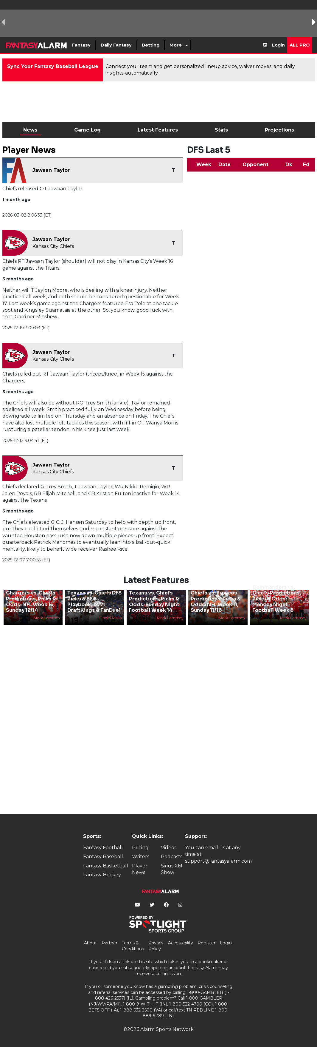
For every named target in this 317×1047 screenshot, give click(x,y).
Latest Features (158, 130)
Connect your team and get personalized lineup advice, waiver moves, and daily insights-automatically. (200, 70)
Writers (140, 856)
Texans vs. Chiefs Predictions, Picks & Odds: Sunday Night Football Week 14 (154, 601)
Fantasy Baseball (103, 856)
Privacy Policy (156, 946)
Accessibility (180, 943)
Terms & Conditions (133, 946)
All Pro (300, 45)
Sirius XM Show (171, 869)
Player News (139, 869)
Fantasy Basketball (105, 866)
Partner (109, 943)
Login (278, 45)
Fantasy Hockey (102, 875)
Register (206, 943)
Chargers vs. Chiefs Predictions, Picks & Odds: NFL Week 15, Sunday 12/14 (31, 601)
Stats (221, 130)
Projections (279, 130)
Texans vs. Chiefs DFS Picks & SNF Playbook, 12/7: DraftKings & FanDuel (94, 601)
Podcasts (171, 856)
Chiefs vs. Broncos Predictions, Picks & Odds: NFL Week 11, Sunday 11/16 (216, 601)
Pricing (140, 847)
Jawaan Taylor (51, 170)
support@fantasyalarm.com (218, 861)
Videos (168, 847)
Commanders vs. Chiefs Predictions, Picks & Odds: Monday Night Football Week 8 (276, 598)
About (90, 943)
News (30, 130)
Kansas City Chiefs (53, 246)
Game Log (87, 130)
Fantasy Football (103, 847)
